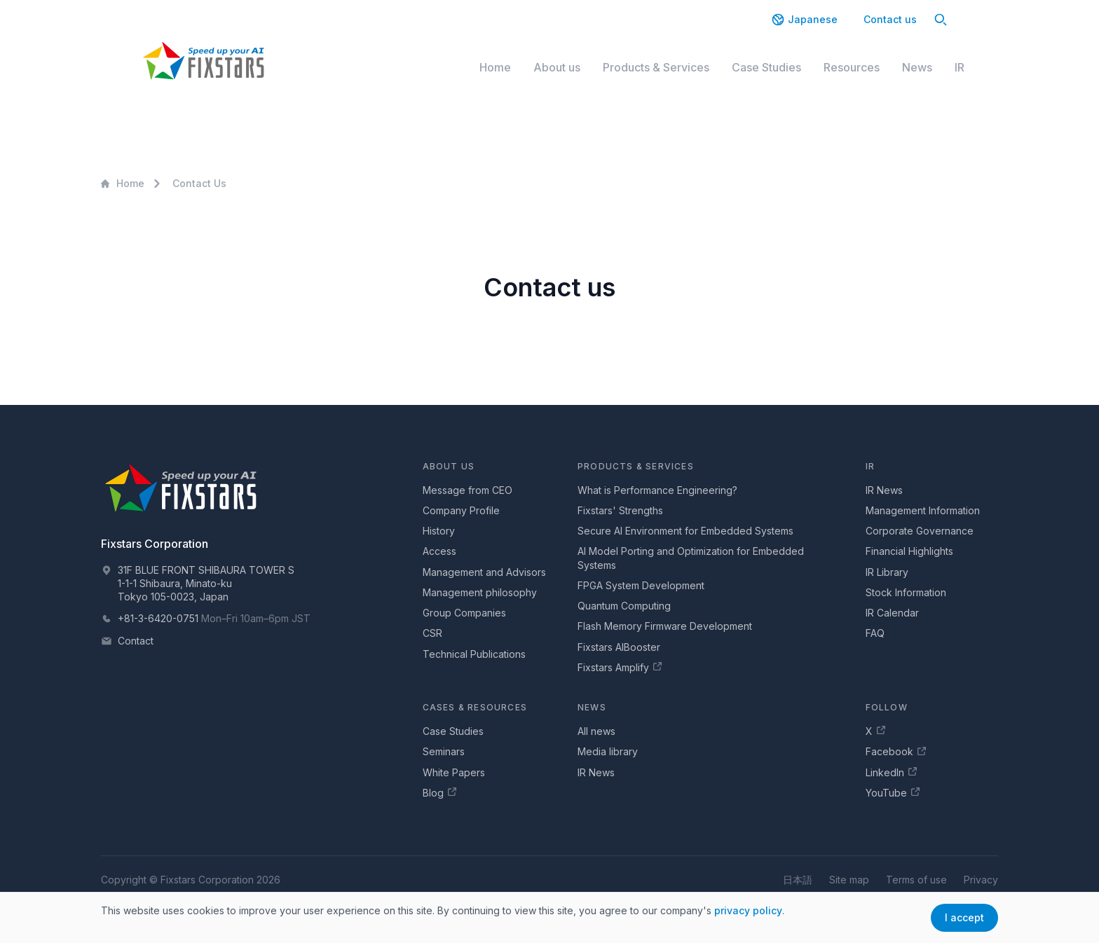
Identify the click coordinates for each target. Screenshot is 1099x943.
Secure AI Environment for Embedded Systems (685, 531)
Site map (849, 880)
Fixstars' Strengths (620, 510)
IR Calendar (892, 613)
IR (959, 67)
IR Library (887, 572)
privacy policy (748, 910)
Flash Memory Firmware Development (665, 626)
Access (439, 551)
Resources (852, 67)
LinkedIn (892, 772)
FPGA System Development (641, 585)
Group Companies (464, 613)
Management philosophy (480, 592)
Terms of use (916, 880)
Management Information (923, 510)
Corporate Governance (920, 531)
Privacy (981, 880)
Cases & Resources (475, 707)
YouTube (893, 792)
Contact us (890, 19)
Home (495, 67)
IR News (884, 490)
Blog (440, 792)
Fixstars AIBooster (619, 647)
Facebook (896, 751)
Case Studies (766, 67)
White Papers (454, 772)
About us (556, 67)
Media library (608, 751)
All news (596, 731)
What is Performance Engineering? (657, 490)
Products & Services (656, 67)
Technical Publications (474, 654)
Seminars (444, 751)
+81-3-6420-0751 (158, 618)
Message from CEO (467, 490)
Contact (135, 641)
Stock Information (906, 592)
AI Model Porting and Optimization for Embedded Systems (691, 557)
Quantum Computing (624, 606)
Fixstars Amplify (620, 667)
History (439, 531)
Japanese (804, 20)
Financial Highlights (909, 551)
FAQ (875, 633)
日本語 (797, 880)
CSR (432, 633)
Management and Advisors (484, 572)
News (917, 67)
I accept (964, 917)
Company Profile (461, 510)
